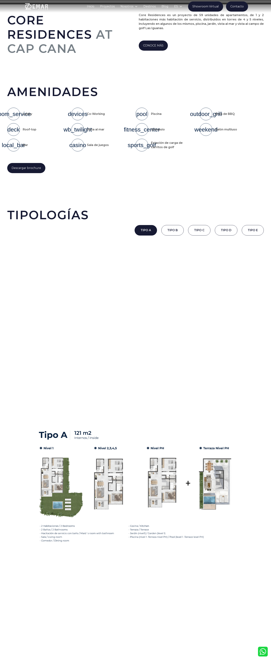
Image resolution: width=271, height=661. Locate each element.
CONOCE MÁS (153, 45)
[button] (129, 6)
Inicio (90, 6)
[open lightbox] (49, 70)
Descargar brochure (26, 168)
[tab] (146, 230)
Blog (165, 6)
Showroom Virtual (205, 6)
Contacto (237, 6)
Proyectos (107, 6)
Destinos (149, 6)
